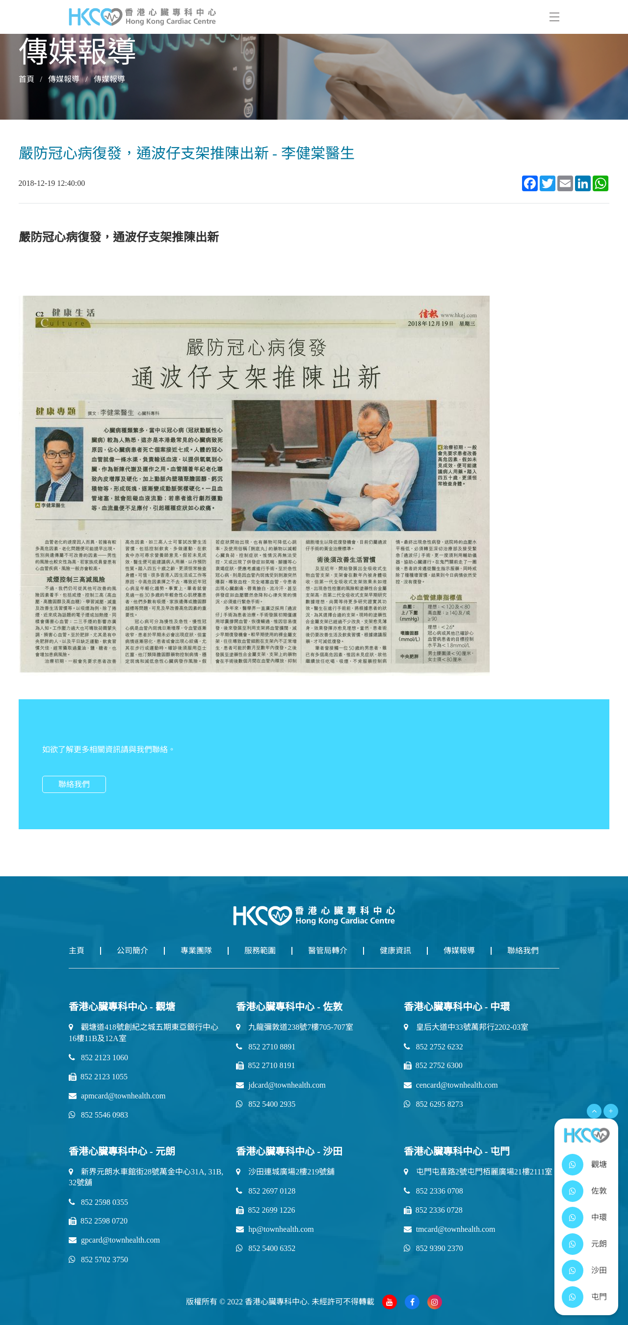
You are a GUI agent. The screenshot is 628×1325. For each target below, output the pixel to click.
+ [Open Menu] (610, 1111)
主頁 (76, 950)
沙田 (599, 1270)
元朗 (599, 1244)
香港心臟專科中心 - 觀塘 (122, 1006)
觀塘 (599, 1164)
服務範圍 (260, 950)
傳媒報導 (63, 79)
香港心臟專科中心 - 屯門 (457, 1151)
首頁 (26, 79)
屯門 (599, 1297)
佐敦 (599, 1191)
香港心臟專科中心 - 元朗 (122, 1151)
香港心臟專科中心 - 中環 (457, 1006)
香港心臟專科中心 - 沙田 (289, 1151)
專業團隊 (196, 950)
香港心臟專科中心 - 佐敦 (289, 1006)
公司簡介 (132, 950)
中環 (599, 1217)
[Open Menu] (594, 1111)
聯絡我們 (74, 784)
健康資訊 (395, 950)
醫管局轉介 (327, 950)
